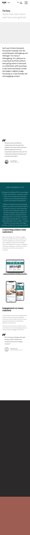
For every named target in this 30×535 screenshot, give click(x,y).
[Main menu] (26, 2)
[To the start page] (4, 3)
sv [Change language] (18, 2)
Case (9, 2)
